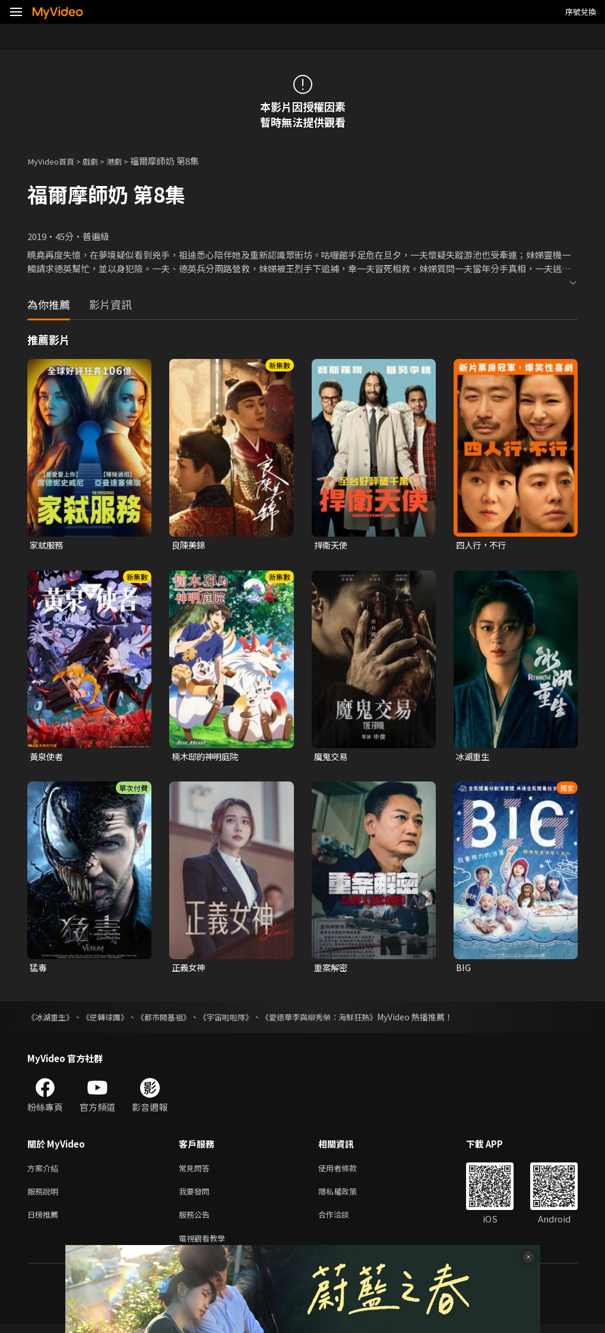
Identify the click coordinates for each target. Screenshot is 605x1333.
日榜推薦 (45, 1221)
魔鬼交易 (332, 757)
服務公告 (196, 1221)
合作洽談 (343, 1221)
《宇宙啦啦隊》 (239, 1019)
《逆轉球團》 (110, 1019)
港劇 (125, 161)
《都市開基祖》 (173, 1019)
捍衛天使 (332, 545)
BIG (463, 969)
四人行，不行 (482, 545)
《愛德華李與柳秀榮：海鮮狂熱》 (339, 1019)
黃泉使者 (47, 757)
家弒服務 (47, 545)
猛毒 (38, 969)
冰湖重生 (474, 757)
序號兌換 (580, 11)
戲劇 (98, 161)
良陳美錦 (189, 545)
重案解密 (332, 969)
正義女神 (189, 969)
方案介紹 (45, 1171)
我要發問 (196, 1196)
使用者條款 (347, 1171)
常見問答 (196, 1171)
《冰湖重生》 (52, 1019)
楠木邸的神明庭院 (207, 757)
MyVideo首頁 (54, 161)
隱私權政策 (347, 1196)
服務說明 (45, 1196)
